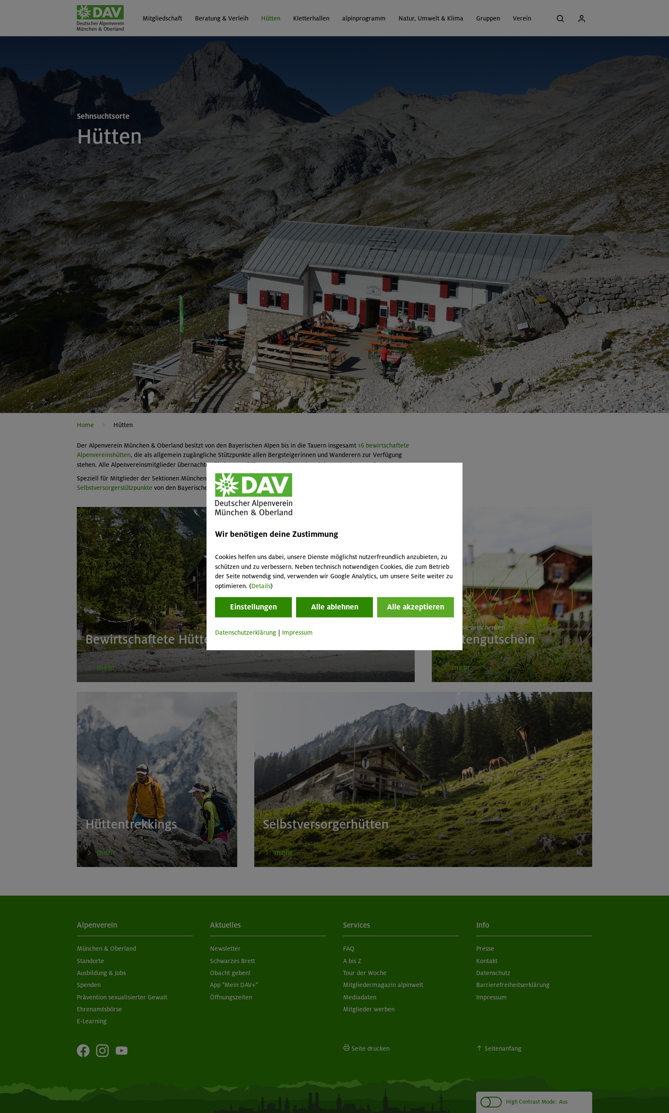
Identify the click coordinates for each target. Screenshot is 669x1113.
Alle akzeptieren (415, 607)
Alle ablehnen (334, 607)
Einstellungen (253, 607)
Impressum (297, 632)
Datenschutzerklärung (245, 632)
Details (261, 586)
